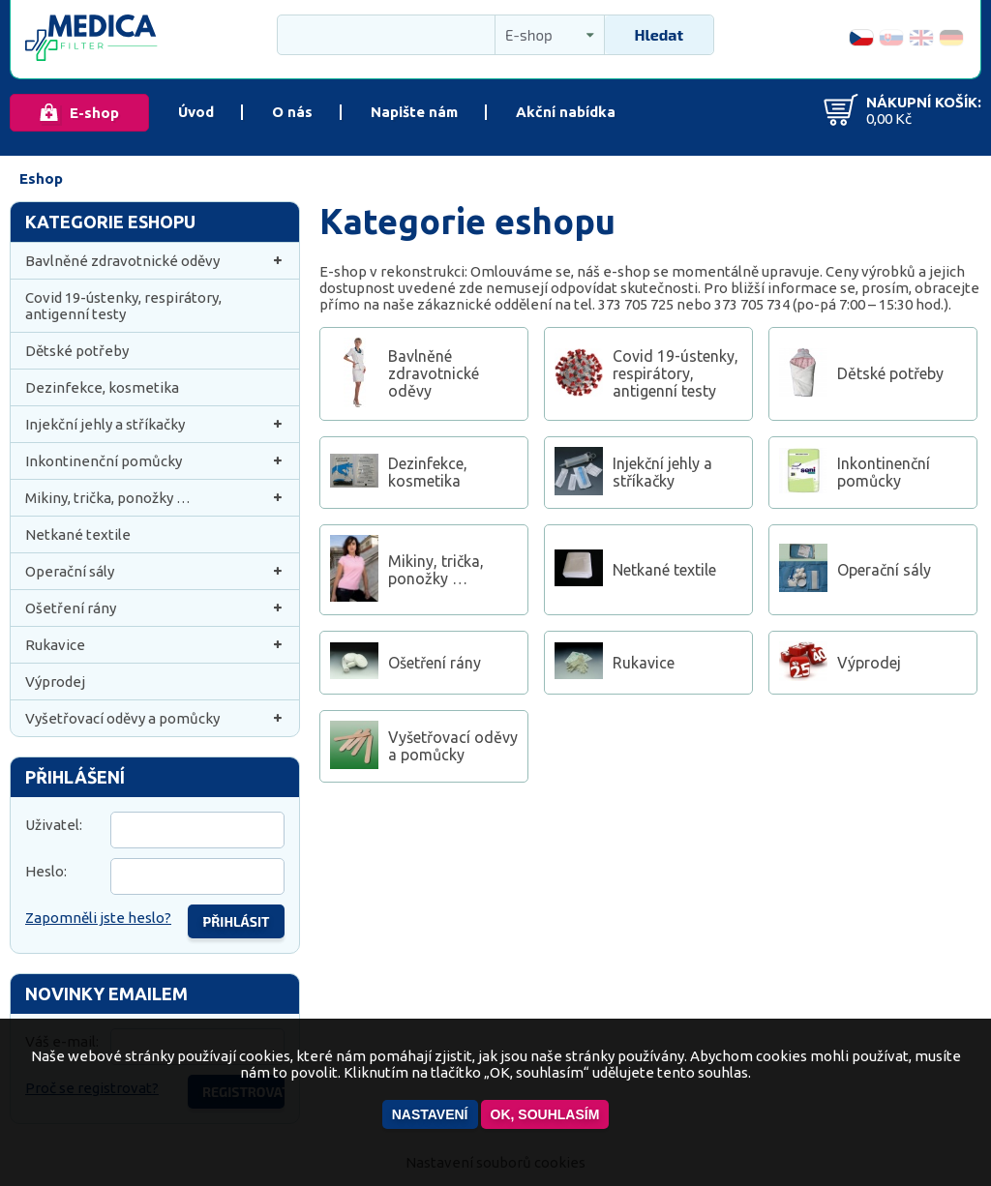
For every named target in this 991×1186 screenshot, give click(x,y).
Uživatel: (53, 824)
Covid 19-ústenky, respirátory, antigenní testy (123, 305)
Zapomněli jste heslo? (98, 917)
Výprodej (55, 681)
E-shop (94, 112)
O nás (292, 112)
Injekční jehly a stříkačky (155, 424)
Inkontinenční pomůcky (155, 461)
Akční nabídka (566, 112)
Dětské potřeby (77, 350)
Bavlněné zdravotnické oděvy (155, 260)
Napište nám (414, 112)
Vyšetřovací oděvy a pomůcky (155, 718)
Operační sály (155, 571)
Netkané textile (78, 534)
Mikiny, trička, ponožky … (155, 497)
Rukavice (155, 645)
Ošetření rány (155, 608)
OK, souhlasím (545, 1114)
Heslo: (46, 871)
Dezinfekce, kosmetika (102, 387)
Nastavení (430, 1114)
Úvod (196, 112)
